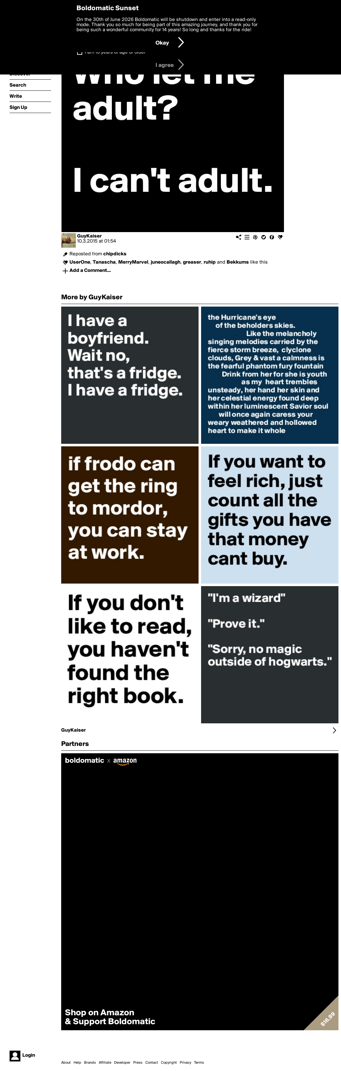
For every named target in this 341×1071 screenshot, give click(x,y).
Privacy (185, 1063)
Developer (122, 1063)
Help (77, 1063)
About (66, 1063)
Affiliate (105, 1063)
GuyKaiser (89, 236)
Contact (151, 1063)
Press (137, 1063)
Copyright (169, 1063)
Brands (90, 1063)
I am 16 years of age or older (115, 52)
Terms (199, 1063)
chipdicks (115, 254)
